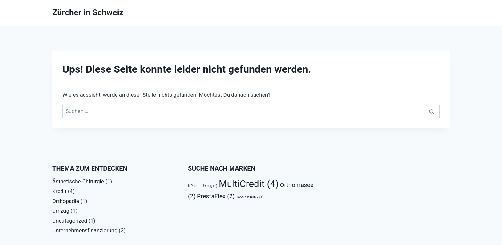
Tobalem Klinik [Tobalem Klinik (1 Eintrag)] (249, 197)
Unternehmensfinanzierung (84, 230)
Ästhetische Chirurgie (78, 181)
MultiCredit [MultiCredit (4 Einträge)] (249, 183)
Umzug (60, 211)
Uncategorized (69, 220)
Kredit (59, 191)
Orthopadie (65, 201)
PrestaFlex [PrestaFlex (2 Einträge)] (216, 196)
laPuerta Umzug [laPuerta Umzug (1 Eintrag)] (202, 186)
